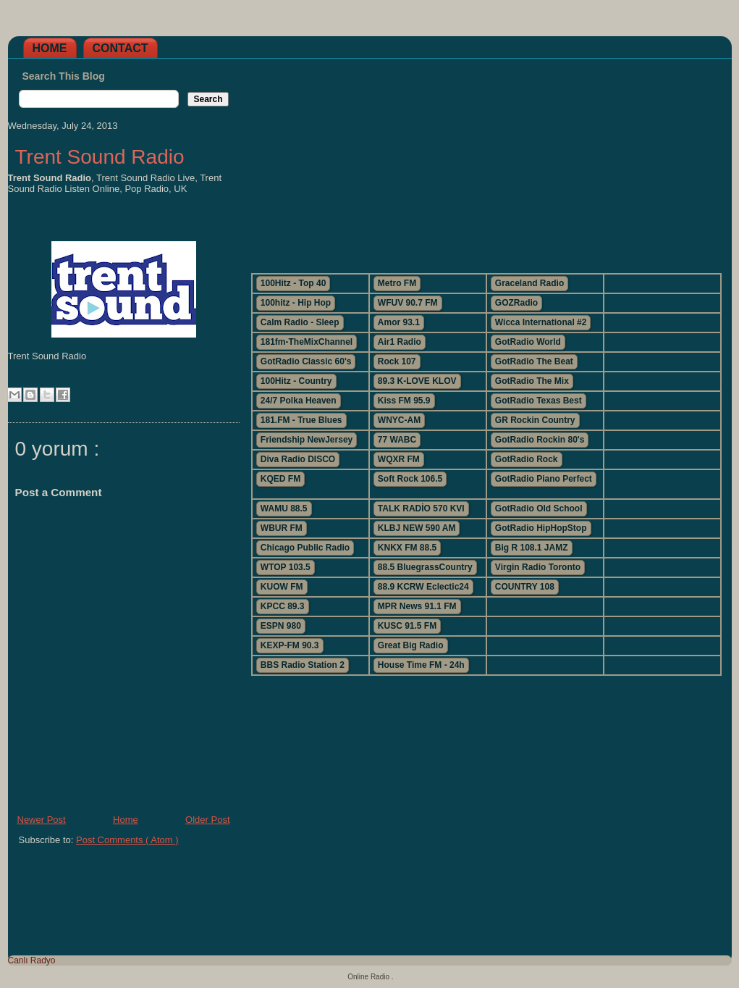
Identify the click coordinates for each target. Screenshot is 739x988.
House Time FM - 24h (421, 665)
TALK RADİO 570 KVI (421, 508)
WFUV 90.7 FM (408, 303)
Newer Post (41, 819)
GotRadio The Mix (532, 381)
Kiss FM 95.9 (404, 400)
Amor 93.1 (399, 322)
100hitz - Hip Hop (296, 303)
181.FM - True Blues (301, 420)
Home (50, 48)
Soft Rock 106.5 (410, 479)
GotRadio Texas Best (538, 400)
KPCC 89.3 (283, 606)
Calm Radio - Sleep (300, 322)
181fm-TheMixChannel (306, 342)
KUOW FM (282, 587)
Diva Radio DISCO (298, 459)
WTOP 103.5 (286, 567)
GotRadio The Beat (534, 361)
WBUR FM (282, 528)
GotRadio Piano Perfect (543, 479)
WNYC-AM (399, 420)
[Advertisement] (486, 160)
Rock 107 (397, 361)
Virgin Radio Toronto (537, 567)
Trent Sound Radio (100, 157)
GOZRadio (516, 303)
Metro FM (397, 283)
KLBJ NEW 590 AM (417, 528)
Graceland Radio (529, 283)
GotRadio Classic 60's (306, 361)
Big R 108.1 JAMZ (531, 548)
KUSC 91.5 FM (407, 626)
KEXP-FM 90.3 (290, 645)
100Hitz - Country (296, 381)
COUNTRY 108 (524, 587)
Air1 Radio (399, 342)
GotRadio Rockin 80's (540, 440)
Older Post (207, 819)
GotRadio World (528, 342)
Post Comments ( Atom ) (127, 839)
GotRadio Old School (539, 508)
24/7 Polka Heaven (299, 400)
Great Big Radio (411, 645)
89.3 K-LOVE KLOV (417, 381)
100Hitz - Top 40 (293, 283)
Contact (120, 48)
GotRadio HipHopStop (541, 528)
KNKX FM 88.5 (407, 548)
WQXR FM (399, 459)
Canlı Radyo (32, 960)
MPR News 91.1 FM (417, 606)
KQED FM (280, 479)
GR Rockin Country (535, 420)
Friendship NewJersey (306, 440)
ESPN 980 (281, 626)
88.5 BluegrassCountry (425, 567)
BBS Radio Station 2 (303, 665)
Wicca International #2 (541, 322)
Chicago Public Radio (305, 548)
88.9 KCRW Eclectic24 (423, 587)
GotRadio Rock (526, 459)
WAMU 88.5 (284, 508)
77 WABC (397, 440)
